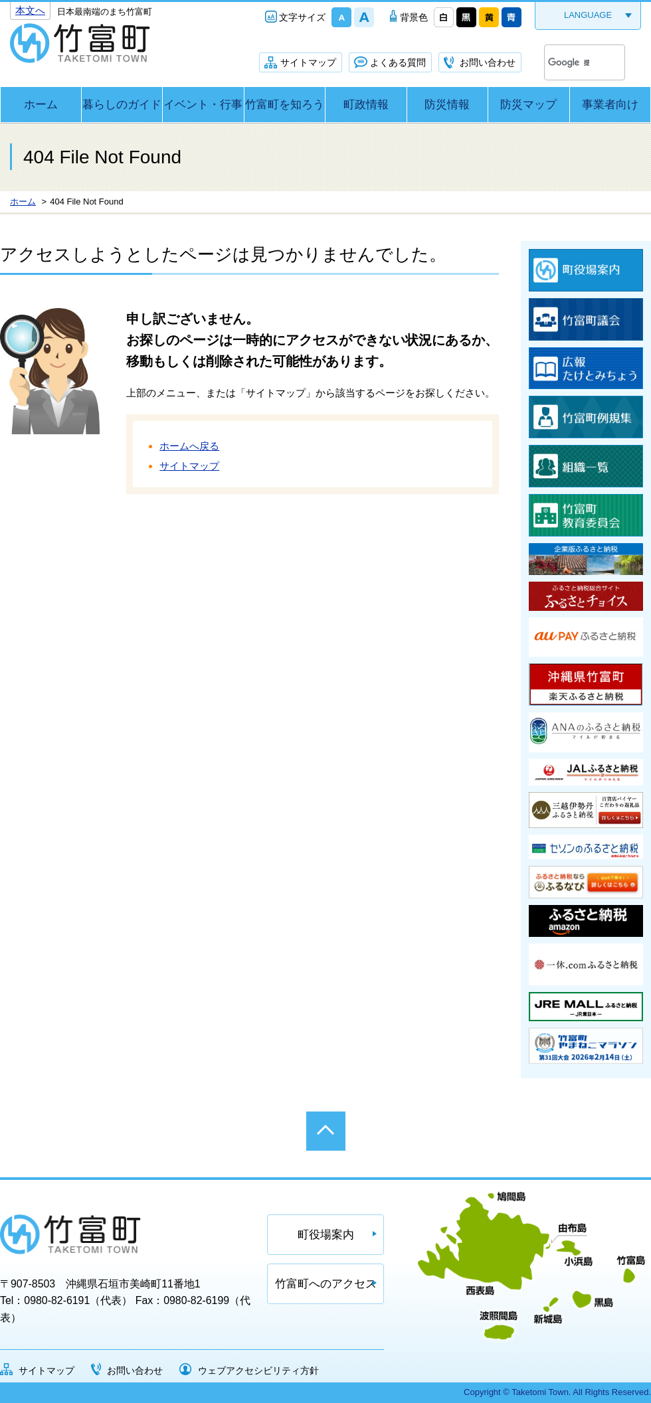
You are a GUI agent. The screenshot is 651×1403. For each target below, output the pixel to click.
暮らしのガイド (121, 104)
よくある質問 (398, 62)
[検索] (568, 62)
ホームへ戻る (189, 446)
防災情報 (447, 104)
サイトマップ (308, 62)
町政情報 (366, 104)
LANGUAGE (588, 15)
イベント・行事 (202, 104)
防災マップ (528, 104)
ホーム (41, 104)
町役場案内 (326, 1234)
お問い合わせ (487, 62)
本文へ (30, 10)
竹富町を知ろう (284, 104)
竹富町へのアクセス (326, 1284)
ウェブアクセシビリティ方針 (258, 1370)
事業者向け (610, 104)
